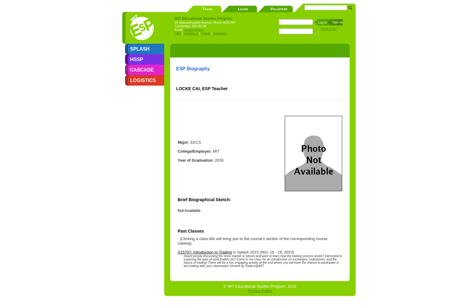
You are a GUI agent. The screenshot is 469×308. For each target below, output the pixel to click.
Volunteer (278, 9)
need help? (329, 29)
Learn (243, 9)
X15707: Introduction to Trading (205, 252)
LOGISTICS (143, 80)
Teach (207, 9)
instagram (220, 33)
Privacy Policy (260, 291)
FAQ (178, 33)
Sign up (337, 22)
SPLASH (140, 48)
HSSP (136, 59)
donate (206, 33)
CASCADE (142, 69)
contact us (191, 33)
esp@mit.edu (194, 29)
